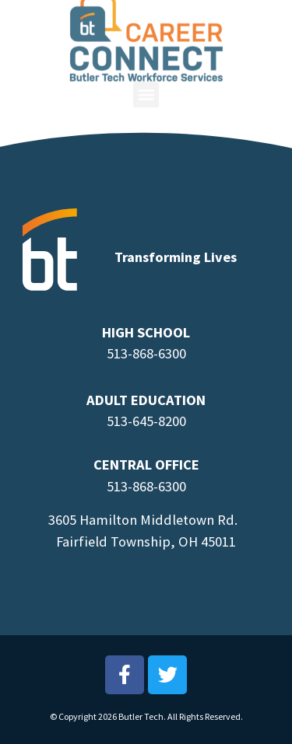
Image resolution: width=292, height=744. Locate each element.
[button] (146, 88)
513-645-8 (136, 421)
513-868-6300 (146, 353)
